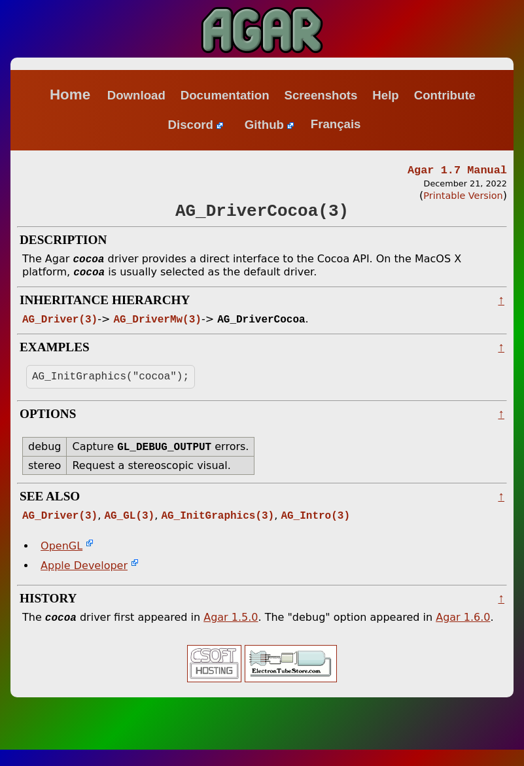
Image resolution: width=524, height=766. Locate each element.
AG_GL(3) (129, 530)
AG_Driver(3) (59, 328)
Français (336, 124)
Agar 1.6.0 (463, 633)
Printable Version (462, 197)
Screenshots (320, 95)
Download (136, 95)
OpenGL (61, 561)
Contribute (445, 95)
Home (70, 94)
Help (385, 95)
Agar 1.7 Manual (457, 171)
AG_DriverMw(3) (157, 328)
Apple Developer (84, 580)
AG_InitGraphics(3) (217, 530)
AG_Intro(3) (315, 530)
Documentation (225, 95)
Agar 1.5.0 (230, 633)
